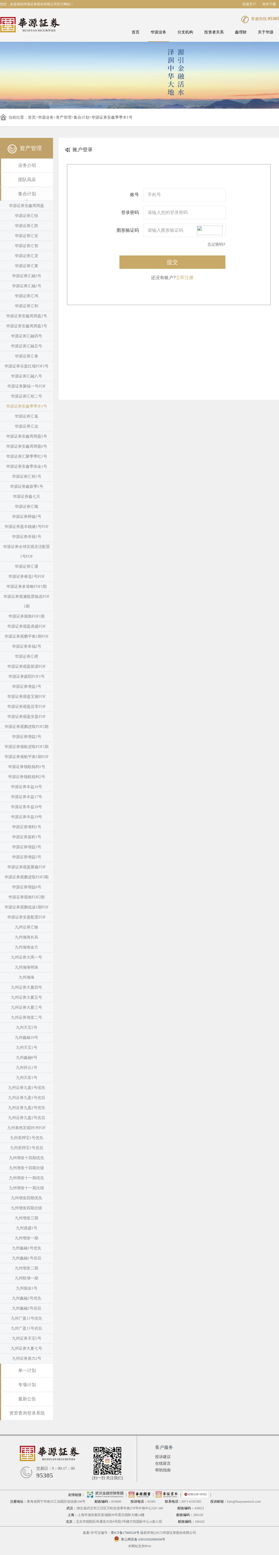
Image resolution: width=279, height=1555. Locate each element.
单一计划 (27, 1370)
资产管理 (63, 117)
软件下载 (269, 4)
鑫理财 (241, 32)
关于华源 (265, 32)
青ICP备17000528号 (125, 1533)
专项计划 (27, 1384)
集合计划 (81, 117)
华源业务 (158, 32)
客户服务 (164, 1447)
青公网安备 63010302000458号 (139, 1539)
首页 (136, 32)
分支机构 (185, 32)
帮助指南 (163, 1470)
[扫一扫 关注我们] (107, 1478)
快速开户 (249, 4)
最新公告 (27, 1398)
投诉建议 (163, 1457)
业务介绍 (27, 165)
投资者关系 (214, 32)
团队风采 (27, 179)
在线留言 (163, 1463)
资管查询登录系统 (27, 1413)
